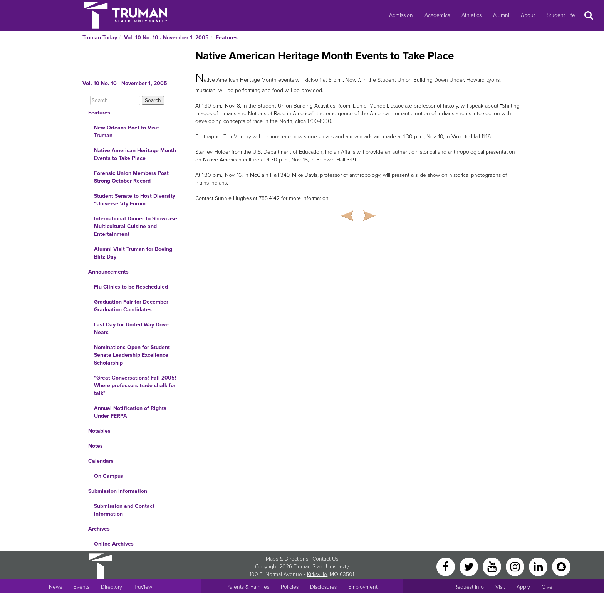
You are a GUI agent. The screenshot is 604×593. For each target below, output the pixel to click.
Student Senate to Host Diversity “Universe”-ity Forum (134, 200)
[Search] (115, 100)
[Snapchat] (561, 566)
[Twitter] (469, 566)
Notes (95, 446)
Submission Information (117, 491)
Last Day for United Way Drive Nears (131, 328)
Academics (437, 15)
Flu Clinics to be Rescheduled (131, 287)
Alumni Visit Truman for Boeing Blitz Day (133, 253)
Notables (99, 431)
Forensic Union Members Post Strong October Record (131, 177)
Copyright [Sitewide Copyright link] (266, 566)
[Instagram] (515, 566)
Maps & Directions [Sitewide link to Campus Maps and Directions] (287, 559)
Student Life (561, 15)
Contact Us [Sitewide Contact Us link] (325, 559)
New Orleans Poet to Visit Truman (126, 131)
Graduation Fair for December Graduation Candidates (131, 306)
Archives (99, 529)
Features (227, 37)
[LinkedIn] (538, 566)
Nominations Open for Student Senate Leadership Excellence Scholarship (132, 355)
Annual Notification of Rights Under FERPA (130, 412)
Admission (401, 15)
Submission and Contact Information (124, 510)
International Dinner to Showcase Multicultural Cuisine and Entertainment (135, 226)
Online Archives (114, 544)
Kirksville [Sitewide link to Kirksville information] (317, 574)
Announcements (108, 272)
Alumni (501, 15)
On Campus (108, 476)
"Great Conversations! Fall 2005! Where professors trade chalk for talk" (135, 385)
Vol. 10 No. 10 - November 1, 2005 (166, 37)
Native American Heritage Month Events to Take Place (135, 154)
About (528, 15)
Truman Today (99, 37)
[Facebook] (446, 566)
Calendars (101, 461)
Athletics (471, 15)
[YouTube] (492, 566)
